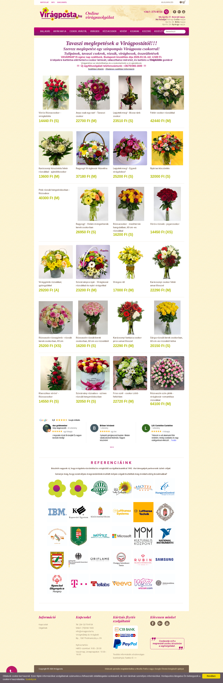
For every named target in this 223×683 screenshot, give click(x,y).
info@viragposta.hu (85, 631)
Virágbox (94, 31)
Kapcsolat (44, 2)
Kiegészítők (160, 31)
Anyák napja (59, 31)
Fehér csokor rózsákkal (162, 113)
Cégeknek (43, 628)
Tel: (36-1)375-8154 (84, 624)
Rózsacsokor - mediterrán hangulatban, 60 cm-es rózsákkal (127, 227)
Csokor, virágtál (78, 31)
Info (53, 2)
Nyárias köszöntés (160, 168)
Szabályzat (31, 679)
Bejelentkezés (167, 2)
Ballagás (45, 31)
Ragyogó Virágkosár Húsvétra (91, 168)
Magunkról (62, 2)
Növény (123, 31)
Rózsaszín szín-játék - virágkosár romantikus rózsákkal (162, 396)
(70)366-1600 (88, 628)
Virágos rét (119, 282)
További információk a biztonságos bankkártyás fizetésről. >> (128, 656)
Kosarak (134, 31)
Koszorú (146, 31)
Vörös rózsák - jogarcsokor (164, 224)
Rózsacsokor (110, 31)
